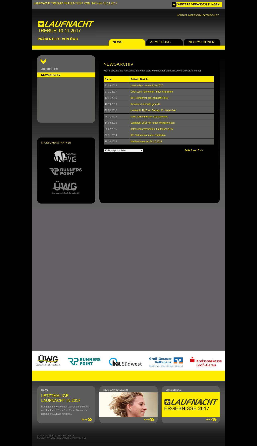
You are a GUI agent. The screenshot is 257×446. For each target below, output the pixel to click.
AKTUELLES (49, 69)
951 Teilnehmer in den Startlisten (148, 135)
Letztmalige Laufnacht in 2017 (147, 85)
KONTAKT (182, 15)
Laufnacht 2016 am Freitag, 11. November (153, 110)
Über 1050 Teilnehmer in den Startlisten (152, 91)
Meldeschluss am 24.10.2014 (146, 141)
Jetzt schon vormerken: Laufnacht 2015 (152, 129)
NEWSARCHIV (50, 74)
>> (201, 150)
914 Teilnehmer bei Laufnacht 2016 (149, 98)
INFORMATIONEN (201, 42)
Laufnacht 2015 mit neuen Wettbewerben (152, 122)
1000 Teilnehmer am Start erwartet (149, 116)
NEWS (117, 42)
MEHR (85, 420)
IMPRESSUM (195, 15)
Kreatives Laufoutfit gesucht (145, 104)
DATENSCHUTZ (211, 15)
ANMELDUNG (160, 42)
